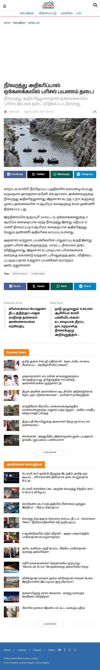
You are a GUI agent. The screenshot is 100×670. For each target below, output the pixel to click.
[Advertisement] (50, 54)
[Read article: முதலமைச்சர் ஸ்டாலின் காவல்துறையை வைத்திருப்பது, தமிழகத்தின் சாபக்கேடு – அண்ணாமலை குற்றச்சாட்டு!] (11, 380)
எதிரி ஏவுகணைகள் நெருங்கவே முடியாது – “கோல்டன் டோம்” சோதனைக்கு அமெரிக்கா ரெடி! (55, 565)
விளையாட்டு (47, 13)
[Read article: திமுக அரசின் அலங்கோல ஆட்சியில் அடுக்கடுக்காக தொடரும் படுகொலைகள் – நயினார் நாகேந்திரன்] (11, 395)
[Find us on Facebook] (64, 650)
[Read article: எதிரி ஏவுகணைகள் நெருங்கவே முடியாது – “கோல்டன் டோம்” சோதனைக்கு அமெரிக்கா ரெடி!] (11, 567)
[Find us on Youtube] (59, 650)
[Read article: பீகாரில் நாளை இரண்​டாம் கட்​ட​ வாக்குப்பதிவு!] (11, 611)
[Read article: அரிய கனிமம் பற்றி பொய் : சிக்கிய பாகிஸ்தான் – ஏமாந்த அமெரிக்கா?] (11, 552)
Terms (51, 650)
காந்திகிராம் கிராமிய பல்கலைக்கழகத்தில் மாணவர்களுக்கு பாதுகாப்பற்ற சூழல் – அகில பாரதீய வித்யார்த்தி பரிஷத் (58, 410)
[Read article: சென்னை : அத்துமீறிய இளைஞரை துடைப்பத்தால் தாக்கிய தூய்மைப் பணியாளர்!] (11, 440)
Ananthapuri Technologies (35, 662)
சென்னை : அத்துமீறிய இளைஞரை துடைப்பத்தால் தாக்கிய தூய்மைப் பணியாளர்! (57, 438)
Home (7, 22)
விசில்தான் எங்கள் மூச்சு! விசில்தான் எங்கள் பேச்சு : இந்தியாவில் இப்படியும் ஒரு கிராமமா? (58, 580)
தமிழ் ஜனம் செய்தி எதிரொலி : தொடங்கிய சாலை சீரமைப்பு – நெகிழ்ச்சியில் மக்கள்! (55, 363)
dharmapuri (20, 273)
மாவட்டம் (34, 22)
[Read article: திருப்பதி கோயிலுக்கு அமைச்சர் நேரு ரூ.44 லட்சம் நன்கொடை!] (11, 425)
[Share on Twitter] (38, 174)
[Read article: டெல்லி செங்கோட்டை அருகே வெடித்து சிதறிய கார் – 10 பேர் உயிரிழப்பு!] (11, 492)
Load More (49, 452)
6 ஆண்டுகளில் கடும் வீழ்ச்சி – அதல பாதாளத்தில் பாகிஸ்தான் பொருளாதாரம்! (55, 535)
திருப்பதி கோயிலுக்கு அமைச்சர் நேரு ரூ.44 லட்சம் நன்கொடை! (56, 423)
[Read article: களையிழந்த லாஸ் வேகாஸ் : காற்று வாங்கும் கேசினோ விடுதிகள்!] (11, 597)
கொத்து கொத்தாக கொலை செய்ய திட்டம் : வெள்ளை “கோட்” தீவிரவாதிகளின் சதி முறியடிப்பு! (58, 520)
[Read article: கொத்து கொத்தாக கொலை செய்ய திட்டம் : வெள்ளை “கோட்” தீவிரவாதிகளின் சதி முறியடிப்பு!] (11, 522)
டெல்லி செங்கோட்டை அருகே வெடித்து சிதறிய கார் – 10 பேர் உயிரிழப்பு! (58, 491)
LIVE (78, 13)
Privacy (37, 650)
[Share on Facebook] (15, 174)
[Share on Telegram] (85, 174)
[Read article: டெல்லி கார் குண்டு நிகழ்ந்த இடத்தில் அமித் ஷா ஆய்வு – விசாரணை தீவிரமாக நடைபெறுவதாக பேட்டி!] (11, 477)
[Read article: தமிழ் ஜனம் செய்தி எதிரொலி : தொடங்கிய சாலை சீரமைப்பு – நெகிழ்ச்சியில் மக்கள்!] (11, 365)
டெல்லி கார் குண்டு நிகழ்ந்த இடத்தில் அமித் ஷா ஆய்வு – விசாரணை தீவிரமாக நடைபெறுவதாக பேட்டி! (55, 477)
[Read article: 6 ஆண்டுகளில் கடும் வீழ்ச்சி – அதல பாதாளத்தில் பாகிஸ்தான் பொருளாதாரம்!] (11, 537)
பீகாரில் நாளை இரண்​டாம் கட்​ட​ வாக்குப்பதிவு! (53, 608)
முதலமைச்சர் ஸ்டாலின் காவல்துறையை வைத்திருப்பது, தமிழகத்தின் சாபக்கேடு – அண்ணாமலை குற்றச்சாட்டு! (50, 380)
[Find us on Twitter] (75, 650)
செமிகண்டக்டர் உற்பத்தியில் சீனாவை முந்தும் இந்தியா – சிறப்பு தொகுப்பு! (53, 505)
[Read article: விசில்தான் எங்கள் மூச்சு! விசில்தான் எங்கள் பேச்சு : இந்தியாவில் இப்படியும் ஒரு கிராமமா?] (11, 582)
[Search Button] (95, 5)
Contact (22, 650)
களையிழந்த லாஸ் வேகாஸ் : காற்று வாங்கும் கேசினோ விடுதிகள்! (53, 595)
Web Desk (14, 112)
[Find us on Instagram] (69, 650)
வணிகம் (67, 13)
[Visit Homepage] (47, 5)
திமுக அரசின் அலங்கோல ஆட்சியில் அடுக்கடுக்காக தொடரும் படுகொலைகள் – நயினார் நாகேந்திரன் (57, 393)
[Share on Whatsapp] (61, 174)
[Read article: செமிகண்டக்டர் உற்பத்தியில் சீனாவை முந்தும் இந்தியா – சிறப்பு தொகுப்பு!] (11, 507)
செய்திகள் (27, 13)
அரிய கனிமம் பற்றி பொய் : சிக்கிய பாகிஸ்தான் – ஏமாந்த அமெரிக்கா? (55, 550)
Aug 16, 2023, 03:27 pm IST (39, 112)
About (7, 650)
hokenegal (38, 273)
